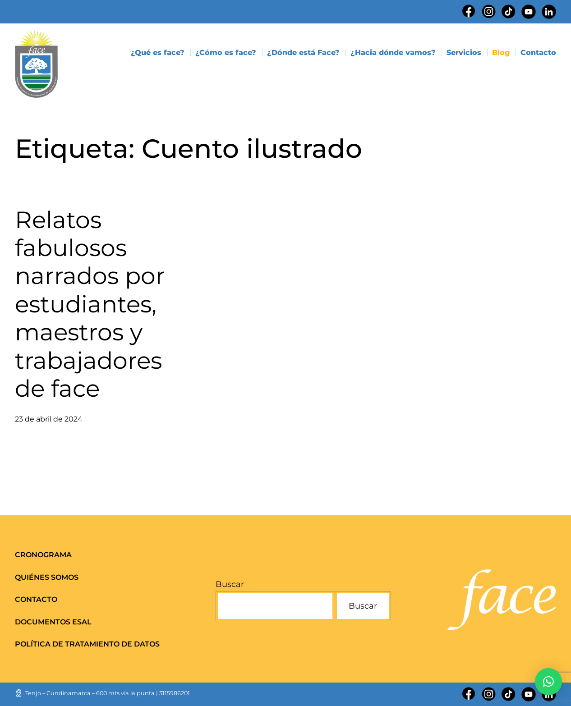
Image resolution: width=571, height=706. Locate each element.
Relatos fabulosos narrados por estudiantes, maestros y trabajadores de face (90, 304)
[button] (548, 681)
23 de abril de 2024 (49, 419)
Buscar (230, 584)
